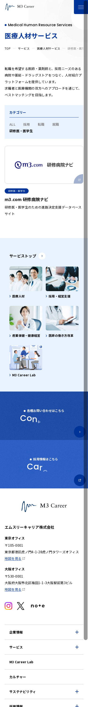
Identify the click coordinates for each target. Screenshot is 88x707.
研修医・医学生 (21, 130)
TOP (8, 48)
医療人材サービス (48, 48)
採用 (26, 124)
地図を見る (13, 558)
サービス (24, 48)
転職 (41, 124)
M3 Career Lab (21, 661)
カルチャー (17, 676)
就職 (55, 124)
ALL (12, 124)
